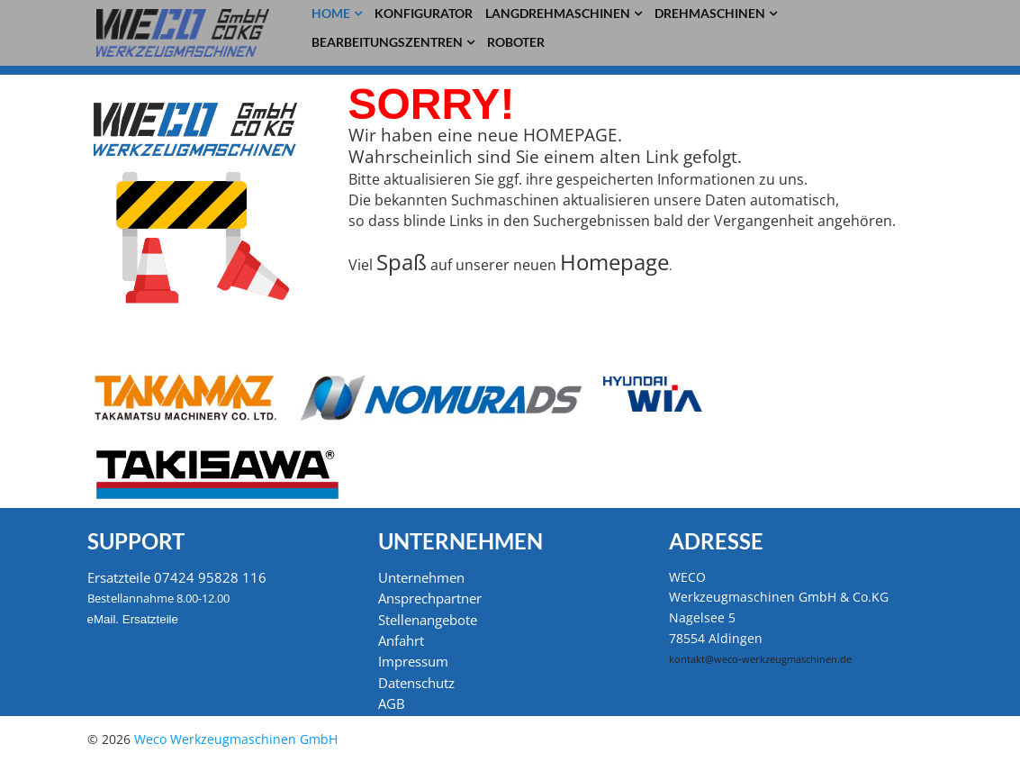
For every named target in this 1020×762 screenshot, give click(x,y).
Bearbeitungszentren (387, 42)
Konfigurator (424, 13)
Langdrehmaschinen (557, 13)
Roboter (516, 42)
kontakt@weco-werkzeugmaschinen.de (760, 659)
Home (330, 13)
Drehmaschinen (709, 13)
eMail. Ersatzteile (132, 619)
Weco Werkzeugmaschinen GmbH (236, 739)
